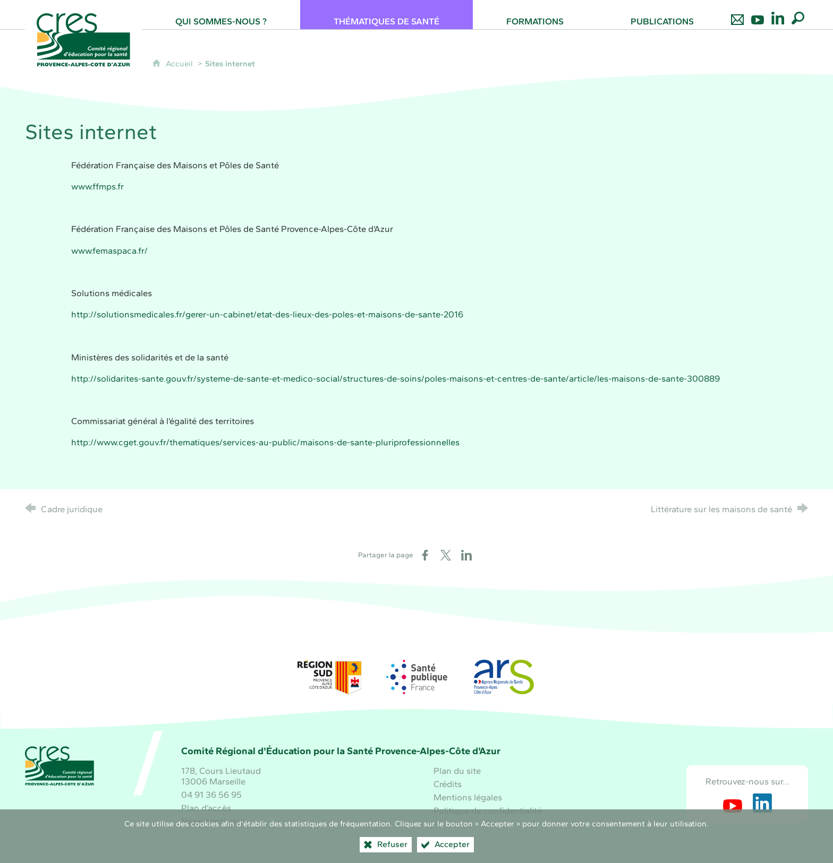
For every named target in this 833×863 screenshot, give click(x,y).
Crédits (448, 784)
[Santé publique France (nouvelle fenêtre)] (416, 677)
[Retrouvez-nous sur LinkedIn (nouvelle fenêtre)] (762, 803)
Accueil (180, 63)
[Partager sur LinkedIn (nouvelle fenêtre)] (466, 555)
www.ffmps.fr (97, 186)
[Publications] (662, 14)
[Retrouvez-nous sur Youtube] (757, 14)
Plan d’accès (206, 807)
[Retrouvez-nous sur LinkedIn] (778, 14)
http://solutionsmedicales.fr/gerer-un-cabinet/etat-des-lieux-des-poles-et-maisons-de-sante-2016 (267, 314)
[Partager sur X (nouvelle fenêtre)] (446, 555)
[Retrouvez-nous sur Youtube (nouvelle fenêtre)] (732, 803)
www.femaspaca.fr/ (109, 250)
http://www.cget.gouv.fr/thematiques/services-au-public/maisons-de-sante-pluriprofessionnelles (265, 442)
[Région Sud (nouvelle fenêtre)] (329, 677)
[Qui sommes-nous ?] (221, 14)
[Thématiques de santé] (386, 14)
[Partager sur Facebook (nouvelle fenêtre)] (425, 555)
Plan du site (457, 770)
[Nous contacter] (737, 14)
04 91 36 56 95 (211, 794)
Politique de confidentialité (488, 810)
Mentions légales (468, 797)
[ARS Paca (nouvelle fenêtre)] (504, 677)
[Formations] (535, 14)
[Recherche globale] (798, 14)
